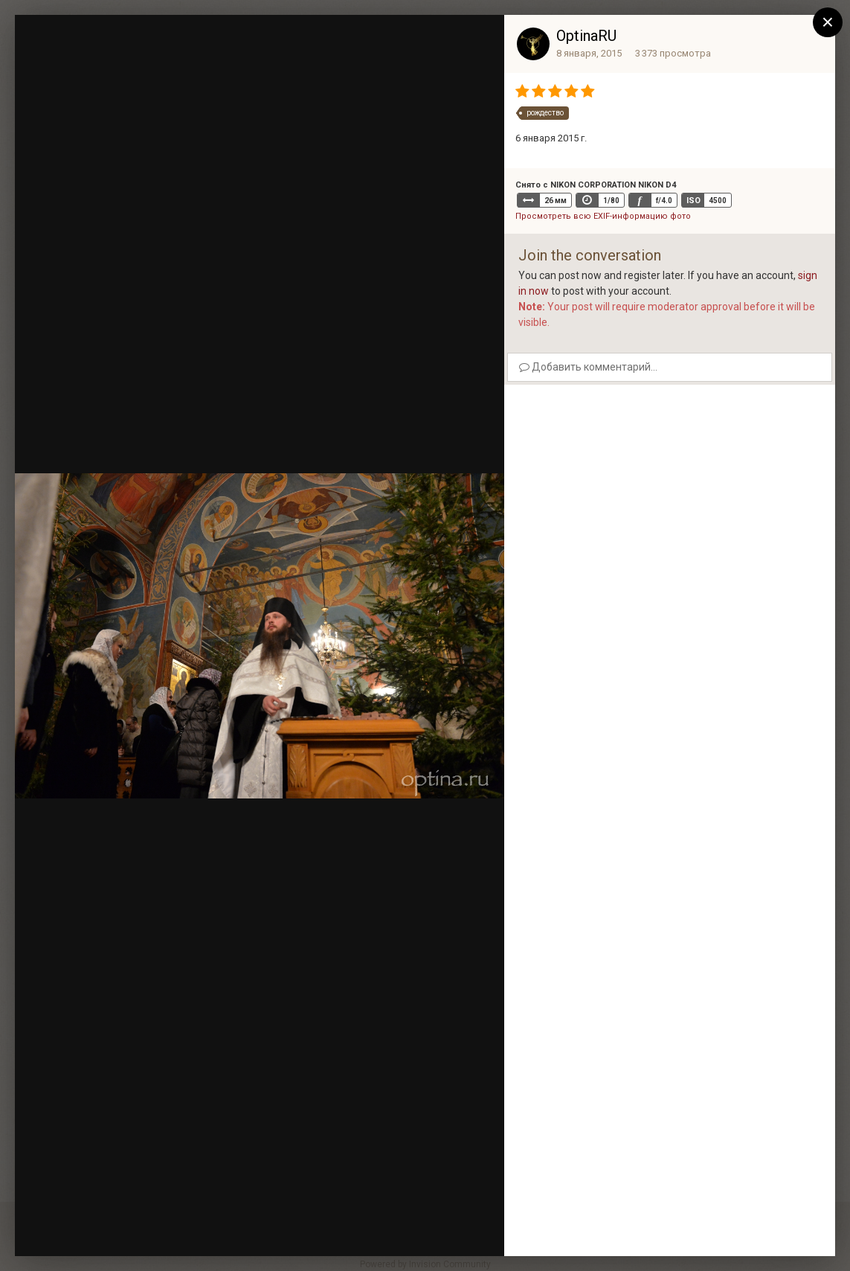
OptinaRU (586, 36)
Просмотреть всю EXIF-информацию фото (603, 216)
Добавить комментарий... (588, 367)
